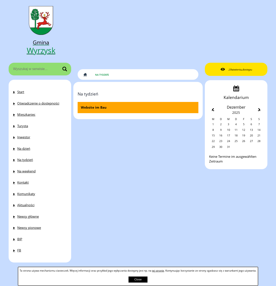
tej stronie (158, 270)
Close (138, 279)
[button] (236, 69)
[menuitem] (40, 92)
